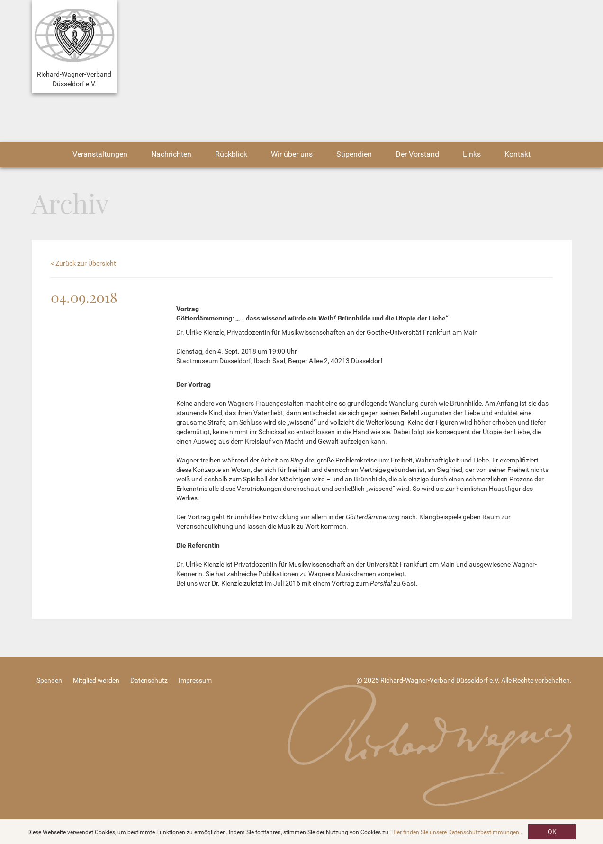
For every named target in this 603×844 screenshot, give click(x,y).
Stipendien (354, 154)
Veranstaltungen (99, 154)
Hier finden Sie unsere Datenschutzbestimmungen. (456, 832)
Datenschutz (149, 680)
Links (472, 154)
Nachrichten (171, 154)
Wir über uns (292, 154)
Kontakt (517, 154)
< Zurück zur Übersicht (83, 263)
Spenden (49, 680)
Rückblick (231, 154)
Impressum (195, 680)
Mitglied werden (96, 680)
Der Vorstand (417, 154)
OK (552, 831)
